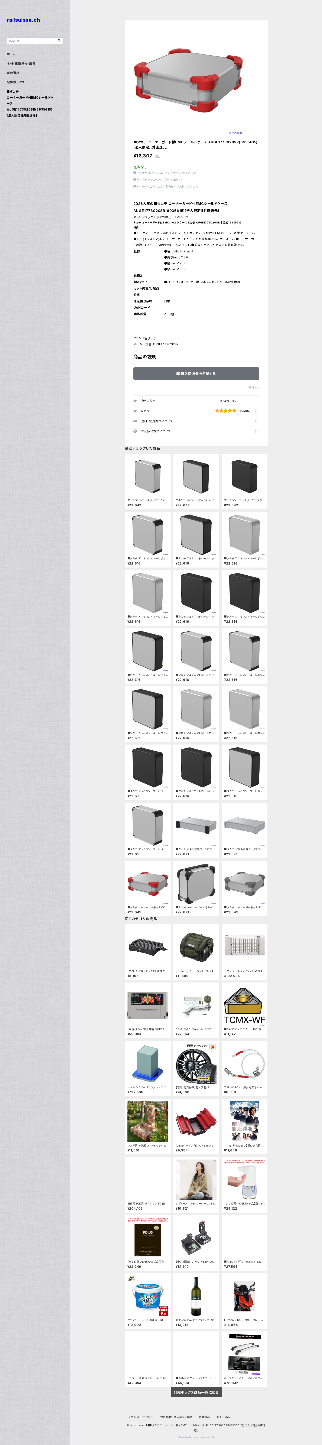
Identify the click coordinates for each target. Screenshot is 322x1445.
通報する (253, 387)
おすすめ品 (223, 1416)
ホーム (11, 54)
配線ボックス (228, 401)
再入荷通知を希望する (196, 374)
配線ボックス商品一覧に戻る (196, 1392)
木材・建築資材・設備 (21, 63)
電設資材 (13, 73)
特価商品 (204, 1416)
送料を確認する (174, 179)
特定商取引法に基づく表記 (176, 1416)
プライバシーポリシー (140, 1416)
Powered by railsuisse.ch (196, 1437)
